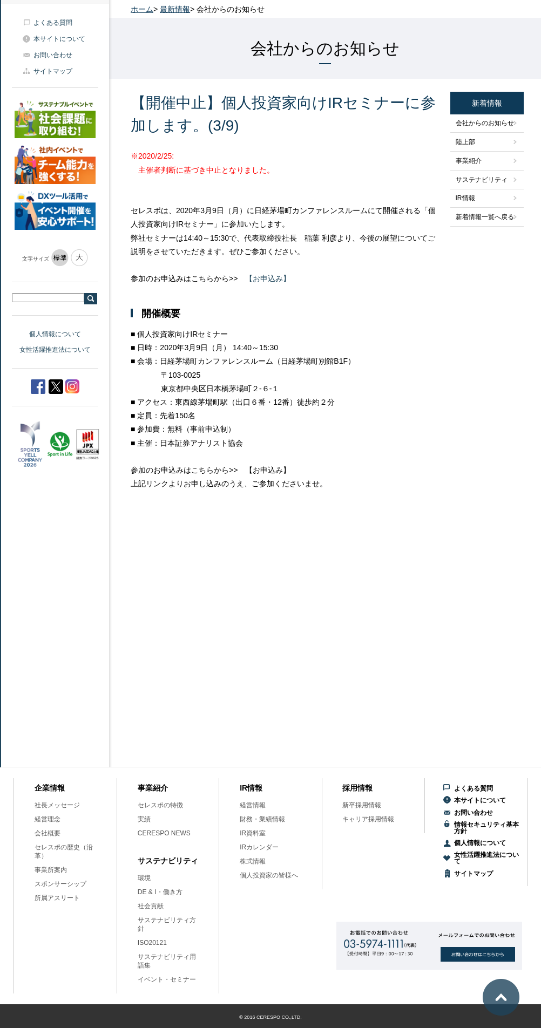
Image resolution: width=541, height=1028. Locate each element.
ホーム (142, 9)
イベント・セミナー (167, 979)
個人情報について (55, 334)
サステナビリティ (482, 179)
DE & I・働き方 (160, 892)
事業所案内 (51, 870)
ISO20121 (152, 943)
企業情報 (50, 788)
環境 (144, 878)
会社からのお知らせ (485, 123)
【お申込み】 (267, 278)
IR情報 (465, 198)
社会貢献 (151, 906)
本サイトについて (59, 39)
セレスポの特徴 (160, 805)
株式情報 (253, 861)
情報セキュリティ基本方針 (486, 828)
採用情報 (357, 788)
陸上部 (465, 142)
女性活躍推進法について (55, 349)
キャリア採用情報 (368, 819)
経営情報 (253, 805)
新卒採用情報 (361, 805)
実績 (144, 819)
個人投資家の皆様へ (269, 875)
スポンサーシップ (60, 884)
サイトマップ (52, 71)
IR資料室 (253, 833)
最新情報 (175, 9)
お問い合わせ (52, 55)
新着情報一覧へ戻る (485, 217)
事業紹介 (469, 161)
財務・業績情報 (262, 819)
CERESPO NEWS (164, 833)
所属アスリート (57, 898)
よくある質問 (52, 22)
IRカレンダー (259, 847)
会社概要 (47, 833)
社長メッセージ (57, 805)
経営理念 (47, 819)
